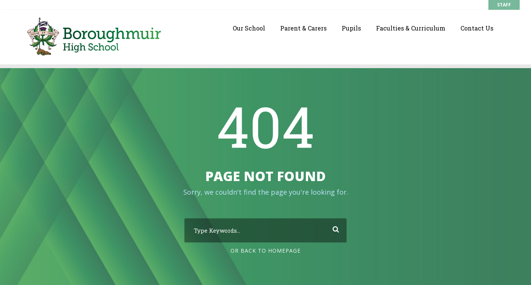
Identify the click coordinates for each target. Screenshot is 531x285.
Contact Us (476, 28)
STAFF (504, 5)
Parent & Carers (303, 28)
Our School (249, 28)
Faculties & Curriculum (410, 28)
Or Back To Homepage (265, 250)
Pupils (351, 28)
